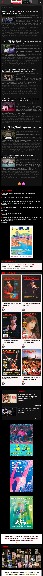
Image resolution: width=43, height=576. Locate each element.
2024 (3, 27)
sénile (21, 121)
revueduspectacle (21, 33)
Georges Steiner (6, 144)
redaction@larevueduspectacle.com (21, 540)
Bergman (26, 115)
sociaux (4, 177)
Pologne (36, 32)
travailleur (23, 177)
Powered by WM (30, 542)
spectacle (14, 35)
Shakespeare (30, 149)
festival (18, 29)
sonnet (37, 149)
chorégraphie (33, 27)
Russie (30, 33)
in (9, 146)
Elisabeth (32, 57)
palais (26, 32)
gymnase (27, 172)
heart (32, 144)
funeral (28, 116)
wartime (31, 35)
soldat (3, 35)
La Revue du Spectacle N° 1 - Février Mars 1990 (11, 341)
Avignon (8, 27)
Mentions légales (32, 538)
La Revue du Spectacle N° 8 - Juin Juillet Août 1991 (31, 378)
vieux (38, 121)
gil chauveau (25, 29)
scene (35, 33)
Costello (21, 57)
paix (21, 32)
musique (17, 32)
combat (3, 29)
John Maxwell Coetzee (31, 58)
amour (10, 143)
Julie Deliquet (6, 174)
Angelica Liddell (10, 115)
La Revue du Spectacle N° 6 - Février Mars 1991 (31, 341)
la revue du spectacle (17, 30)
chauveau (19, 27)
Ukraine (25, 35)
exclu (30, 171)
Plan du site (11, 542)
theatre (20, 35)
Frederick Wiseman (7, 172)
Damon (3, 116)
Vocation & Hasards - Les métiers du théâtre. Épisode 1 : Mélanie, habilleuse (28, 397)
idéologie (4, 146)
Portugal (28, 147)
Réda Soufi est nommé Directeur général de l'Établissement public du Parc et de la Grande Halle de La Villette (20, 203)
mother (10, 32)
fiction (3, 58)
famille (32, 143)
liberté (27, 146)
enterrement (11, 116)
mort (33, 118)
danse (13, 29)
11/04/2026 (21, 400)
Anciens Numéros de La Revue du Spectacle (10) (18, 265)
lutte (31, 146)
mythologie (11, 62)
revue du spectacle (7, 33)
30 (6, 143)
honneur (4, 30)
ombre (13, 147)
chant (13, 27)
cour (8, 29)
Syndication (21, 542)
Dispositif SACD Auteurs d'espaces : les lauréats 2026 (19, 194)
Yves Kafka (17, 65)
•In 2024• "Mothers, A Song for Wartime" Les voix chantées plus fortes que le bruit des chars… (18, 70)
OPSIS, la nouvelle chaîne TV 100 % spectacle (17, 198)
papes (31, 32)
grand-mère (26, 144)
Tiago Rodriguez (19, 151)
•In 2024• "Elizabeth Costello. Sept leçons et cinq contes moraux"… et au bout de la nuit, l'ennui (21, 42)
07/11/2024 (21, 412)
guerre (33, 29)
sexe (32, 63)
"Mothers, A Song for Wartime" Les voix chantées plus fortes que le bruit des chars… (20, 12)
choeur (25, 27)
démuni (25, 171)
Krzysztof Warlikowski (8, 60)
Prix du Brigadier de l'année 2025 (13, 214)
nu (9, 119)
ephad (18, 116)
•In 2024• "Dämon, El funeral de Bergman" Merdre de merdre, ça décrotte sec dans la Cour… (20, 100)
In (8, 30)
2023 (3, 143)
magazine (28, 30)
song (8, 35)
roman (23, 63)
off (9, 147)
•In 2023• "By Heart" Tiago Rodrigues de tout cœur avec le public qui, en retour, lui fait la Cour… (21, 128)
